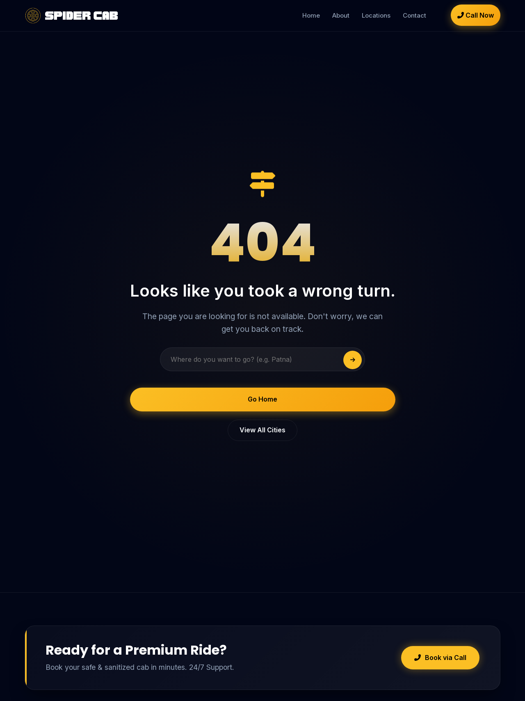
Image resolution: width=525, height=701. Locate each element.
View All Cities (262, 430)
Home (311, 15)
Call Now (475, 15)
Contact (414, 15)
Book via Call (440, 657)
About (340, 15)
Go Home (262, 399)
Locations (376, 15)
